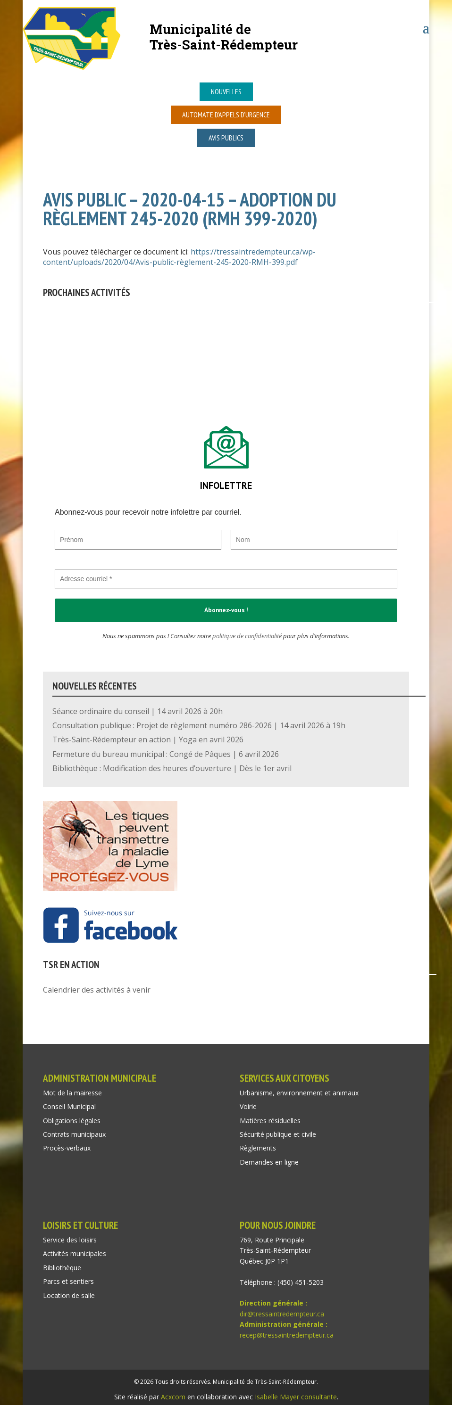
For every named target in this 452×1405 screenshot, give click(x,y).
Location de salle (69, 1295)
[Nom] (314, 540)
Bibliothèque (62, 1267)
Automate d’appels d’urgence (226, 114)
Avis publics (226, 137)
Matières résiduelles (270, 1120)
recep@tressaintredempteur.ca (287, 1335)
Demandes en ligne (269, 1162)
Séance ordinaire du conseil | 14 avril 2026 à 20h (137, 711)
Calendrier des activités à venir (97, 990)
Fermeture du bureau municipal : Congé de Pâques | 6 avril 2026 (165, 754)
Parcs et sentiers (68, 1281)
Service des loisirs (70, 1239)
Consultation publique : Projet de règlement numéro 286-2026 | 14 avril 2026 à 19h (198, 725)
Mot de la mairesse (72, 1092)
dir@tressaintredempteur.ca (282, 1313)
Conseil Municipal (69, 1106)
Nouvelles (226, 91)
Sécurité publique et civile (278, 1134)
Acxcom (173, 1396)
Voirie (248, 1106)
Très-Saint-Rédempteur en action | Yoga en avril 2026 (147, 739)
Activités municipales (74, 1253)
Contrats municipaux (74, 1134)
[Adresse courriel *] (226, 579)
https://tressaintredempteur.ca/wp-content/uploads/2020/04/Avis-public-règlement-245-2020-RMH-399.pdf (179, 256)
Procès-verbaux (67, 1147)
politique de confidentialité (247, 636)
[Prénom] (138, 540)
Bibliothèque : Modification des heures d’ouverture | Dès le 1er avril (172, 768)
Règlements (258, 1147)
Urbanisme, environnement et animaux (299, 1092)
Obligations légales (71, 1120)
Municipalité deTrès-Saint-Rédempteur (224, 36)
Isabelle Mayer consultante (296, 1396)
